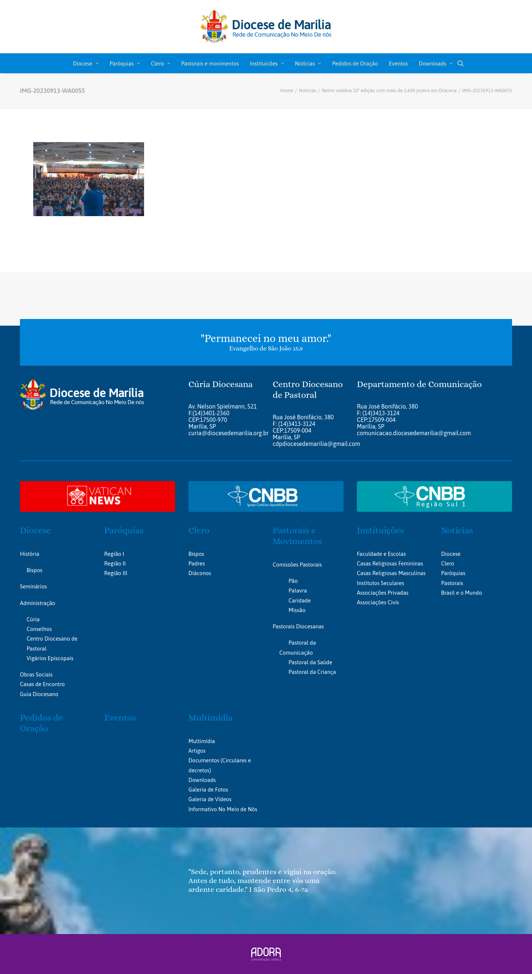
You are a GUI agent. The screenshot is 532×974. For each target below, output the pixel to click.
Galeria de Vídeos (209, 799)
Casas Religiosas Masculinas (391, 573)
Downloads (436, 63)
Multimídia (210, 717)
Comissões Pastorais (297, 564)
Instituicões (267, 63)
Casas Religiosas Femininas (390, 563)
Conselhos (39, 629)
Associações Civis (378, 602)
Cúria (33, 619)
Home (286, 90)
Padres (196, 563)
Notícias (308, 63)
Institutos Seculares (380, 583)
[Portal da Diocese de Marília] (266, 26)
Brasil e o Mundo (461, 592)
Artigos (196, 750)
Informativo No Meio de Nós (222, 809)
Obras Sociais (36, 674)
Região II (115, 563)
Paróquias (125, 63)
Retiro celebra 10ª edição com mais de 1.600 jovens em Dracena (389, 90)
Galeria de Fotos (208, 789)
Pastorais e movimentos (210, 63)
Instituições (380, 530)
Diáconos (199, 573)
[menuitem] (85, 63)
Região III (115, 573)
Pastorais (452, 583)
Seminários (33, 586)
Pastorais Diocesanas (298, 626)
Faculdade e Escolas (381, 553)
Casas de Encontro (42, 684)
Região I (114, 553)
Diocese (86, 63)
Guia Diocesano (39, 694)
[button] (460, 63)
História (29, 553)
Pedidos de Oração (355, 63)
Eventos (398, 63)
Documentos (203, 760)
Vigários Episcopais (50, 658)
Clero (160, 63)
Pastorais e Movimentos (297, 535)
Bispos (34, 570)
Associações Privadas (382, 592)
